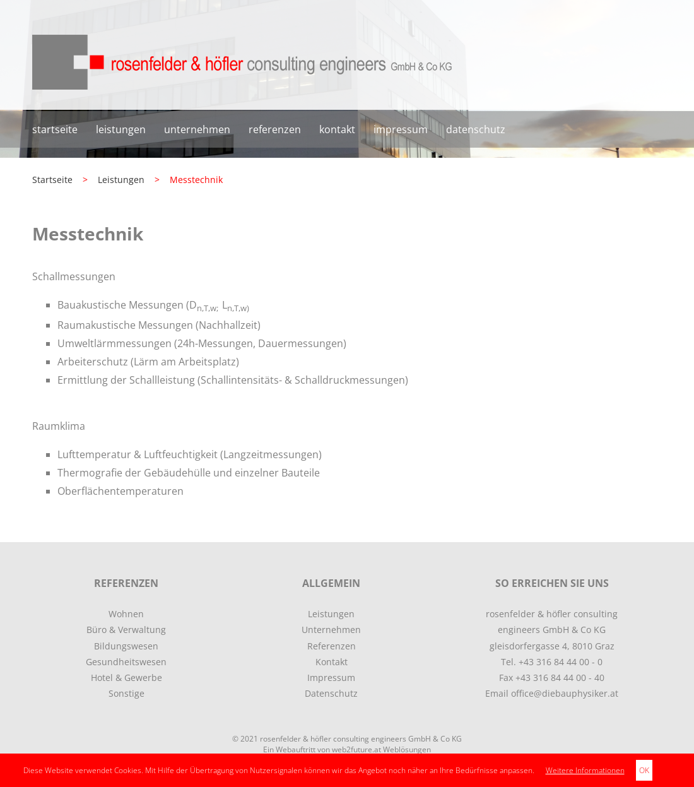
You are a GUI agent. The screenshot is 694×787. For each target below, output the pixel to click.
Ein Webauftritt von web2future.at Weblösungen (347, 749)
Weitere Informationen (585, 770)
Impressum (400, 129)
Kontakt (337, 129)
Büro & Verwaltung (126, 630)
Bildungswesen (126, 646)
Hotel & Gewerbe (126, 677)
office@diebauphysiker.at (564, 693)
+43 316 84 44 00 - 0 (561, 662)
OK (644, 770)
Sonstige (126, 693)
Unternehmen (197, 129)
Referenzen (275, 129)
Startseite (55, 129)
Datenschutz (475, 129)
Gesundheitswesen (126, 662)
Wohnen (126, 614)
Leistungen (121, 129)
